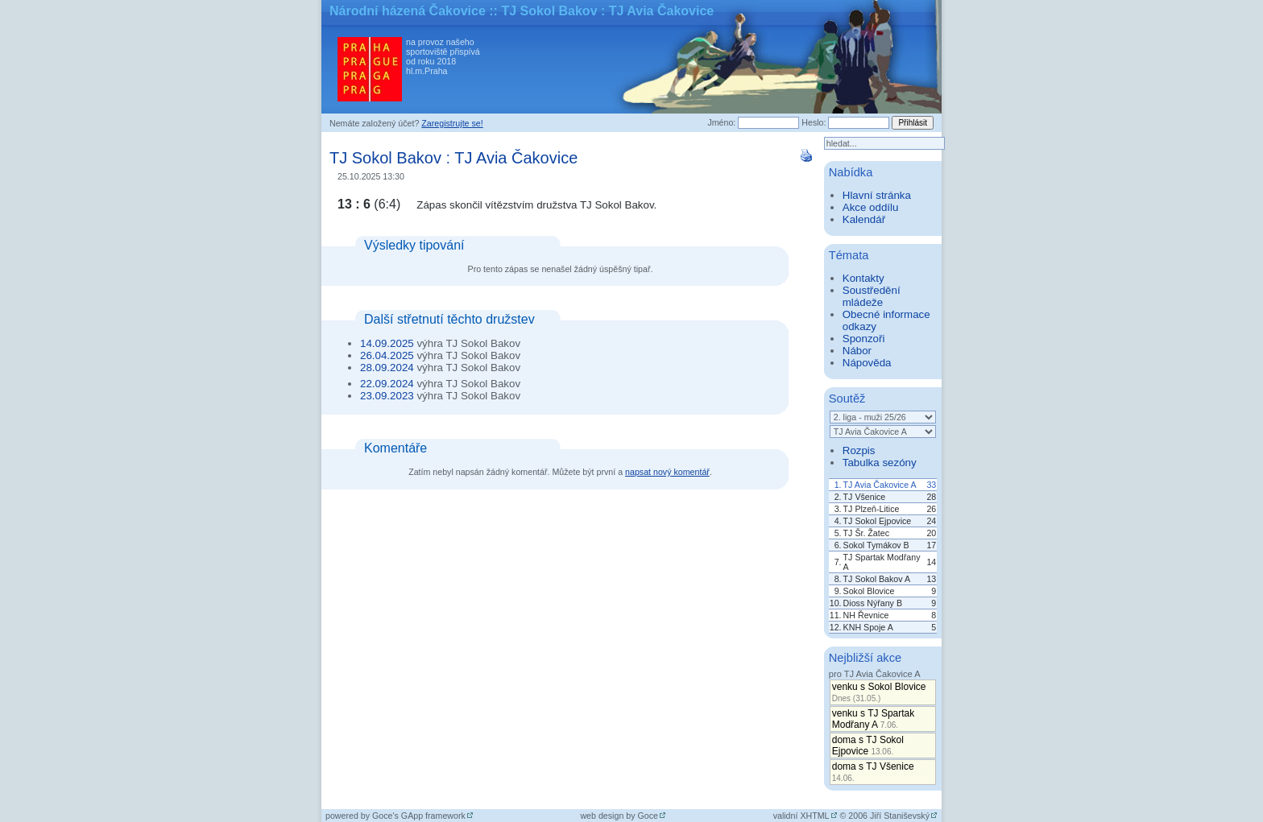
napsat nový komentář (667, 472)
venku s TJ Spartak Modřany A (873, 719)
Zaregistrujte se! (451, 123)
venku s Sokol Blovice (879, 692)
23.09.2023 (387, 396)
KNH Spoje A (868, 627)
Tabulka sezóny (880, 462)
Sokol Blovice (869, 591)
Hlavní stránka (877, 195)
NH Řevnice (866, 615)
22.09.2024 (387, 384)
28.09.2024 (387, 367)
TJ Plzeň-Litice (871, 509)
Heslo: (813, 122)
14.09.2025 (387, 343)
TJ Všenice (864, 497)
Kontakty (863, 278)
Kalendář (864, 219)
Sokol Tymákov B (876, 545)
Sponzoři (864, 339)
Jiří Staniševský (900, 815)
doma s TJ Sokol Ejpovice (868, 745)
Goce (648, 815)
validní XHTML (801, 815)
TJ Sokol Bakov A (877, 579)
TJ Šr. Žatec (866, 533)
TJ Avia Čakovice (516, 158)
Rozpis (859, 450)
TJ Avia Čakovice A (880, 484)
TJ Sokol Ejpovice (877, 521)
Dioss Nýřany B (872, 603)
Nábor (857, 351)
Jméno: (721, 122)
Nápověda (867, 363)
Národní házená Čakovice (407, 11)
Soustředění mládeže (872, 296)
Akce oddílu (871, 207)
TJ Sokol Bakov (385, 158)
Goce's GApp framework (419, 815)
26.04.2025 (387, 355)
